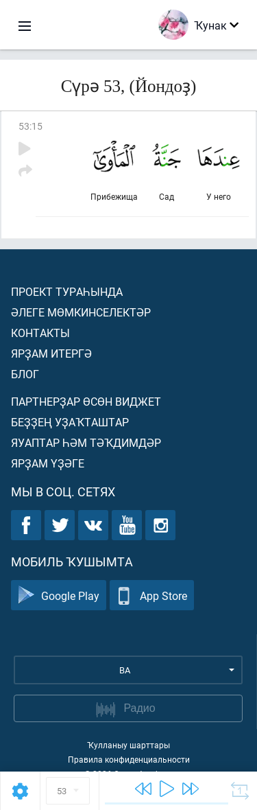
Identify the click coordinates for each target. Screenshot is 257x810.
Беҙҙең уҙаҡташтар (70, 422)
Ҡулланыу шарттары (128, 744)
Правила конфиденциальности (129, 759)
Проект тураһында (67, 291)
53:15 (30, 125)
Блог (25, 374)
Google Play (58, 595)
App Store (152, 595)
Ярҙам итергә (51, 353)
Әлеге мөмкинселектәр (81, 312)
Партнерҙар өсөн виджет (86, 401)
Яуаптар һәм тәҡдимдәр (86, 442)
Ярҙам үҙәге (47, 463)
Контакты (40, 332)
